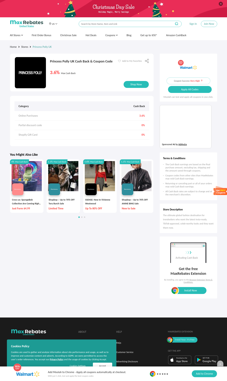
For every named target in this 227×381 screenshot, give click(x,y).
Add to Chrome (204, 373)
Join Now (209, 23)
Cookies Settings (78, 365)
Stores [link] (24, 46)
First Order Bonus (41, 35)
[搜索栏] (123, 24)
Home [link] (13, 46)
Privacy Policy (56, 359)
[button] (53, 23)
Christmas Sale (68, 35)
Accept (102, 365)
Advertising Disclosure (127, 361)
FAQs (118, 342)
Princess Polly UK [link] (42, 46)
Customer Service (124, 352)
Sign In (193, 23)
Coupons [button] (111, 35)
